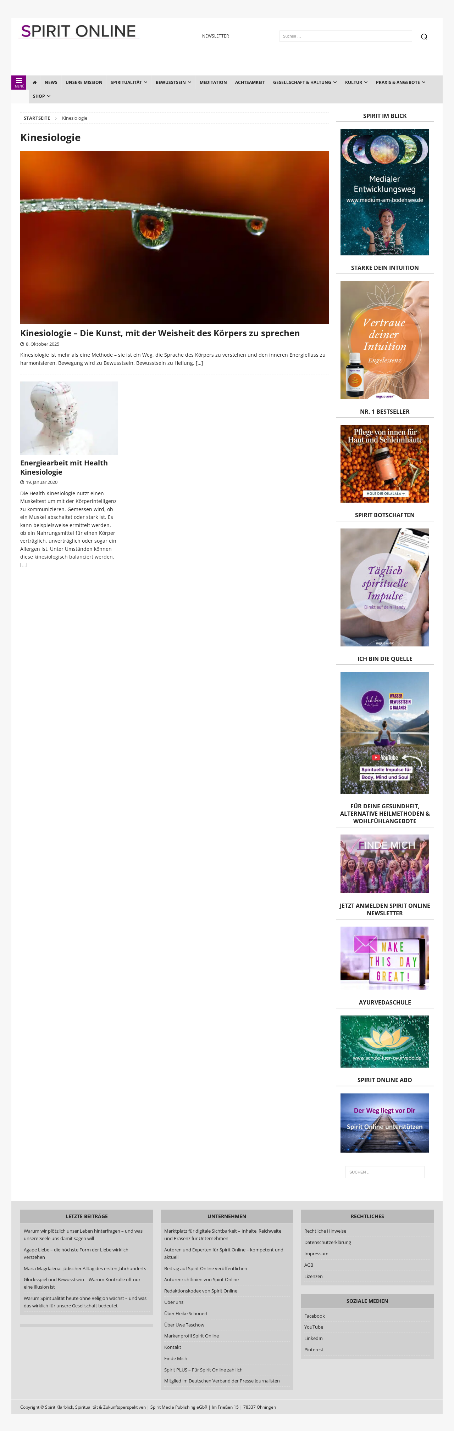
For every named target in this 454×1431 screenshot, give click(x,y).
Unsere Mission (84, 82)
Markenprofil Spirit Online (191, 1336)
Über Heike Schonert (186, 1313)
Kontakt (172, 1347)
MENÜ (19, 83)
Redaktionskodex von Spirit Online (200, 1291)
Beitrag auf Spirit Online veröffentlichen (205, 1268)
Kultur (353, 82)
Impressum (316, 1253)
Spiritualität (126, 82)
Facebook (314, 1316)
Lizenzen (313, 1276)
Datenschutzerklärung (327, 1242)
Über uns (173, 1302)
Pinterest (313, 1349)
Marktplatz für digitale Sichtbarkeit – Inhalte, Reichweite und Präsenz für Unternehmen (222, 1234)
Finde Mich (175, 1358)
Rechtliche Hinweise (325, 1231)
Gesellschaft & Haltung (302, 82)
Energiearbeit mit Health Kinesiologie (64, 467)
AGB (308, 1265)
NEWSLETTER (215, 36)
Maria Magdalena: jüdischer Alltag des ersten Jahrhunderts (85, 1268)
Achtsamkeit (250, 82)
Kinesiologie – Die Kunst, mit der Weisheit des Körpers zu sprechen (160, 333)
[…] (199, 363)
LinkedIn (313, 1338)
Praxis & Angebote (398, 82)
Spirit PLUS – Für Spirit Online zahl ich (203, 1370)
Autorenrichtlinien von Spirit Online (201, 1279)
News (51, 82)
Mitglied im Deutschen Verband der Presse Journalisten (222, 1381)
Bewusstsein (171, 82)
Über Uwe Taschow (184, 1325)
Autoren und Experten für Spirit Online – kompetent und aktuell (223, 1253)
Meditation (213, 82)
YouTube (314, 1327)
